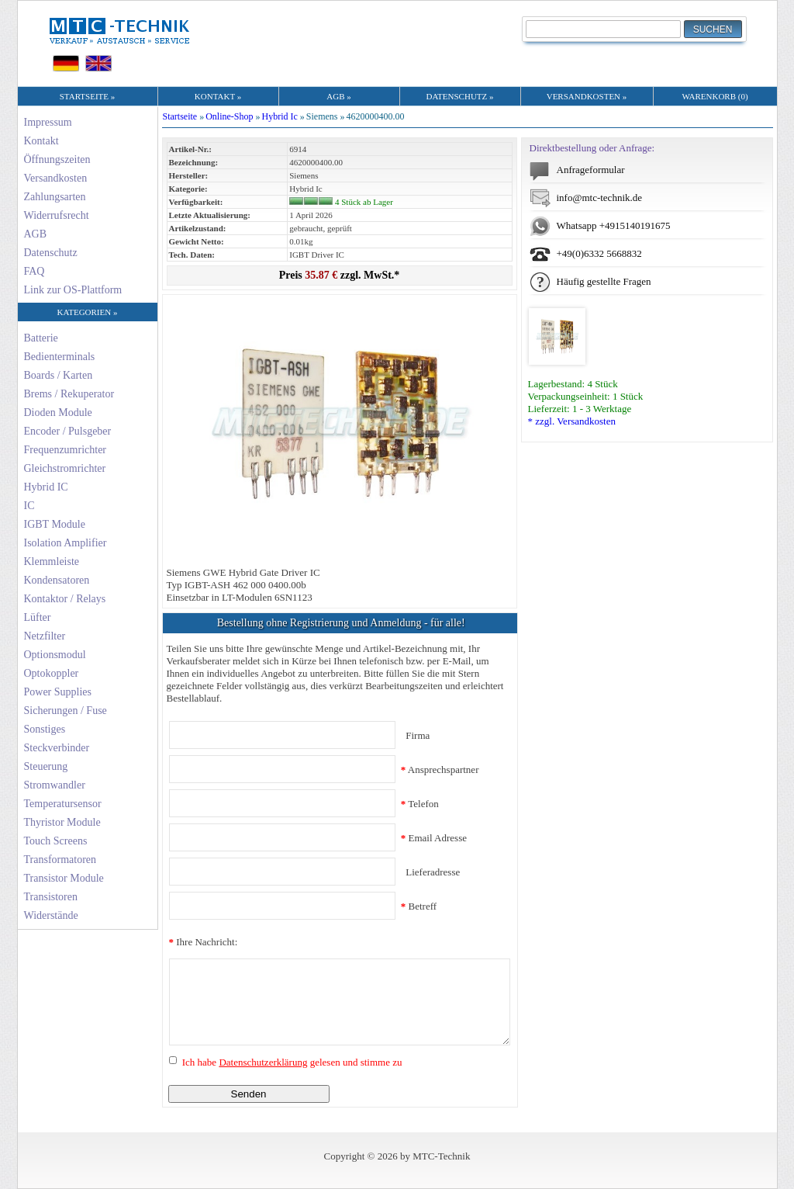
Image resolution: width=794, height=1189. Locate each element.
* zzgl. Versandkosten (572, 421)
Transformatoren (60, 859)
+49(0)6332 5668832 (599, 253)
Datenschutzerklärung (263, 1062)
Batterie (41, 338)
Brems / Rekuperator (69, 394)
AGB (35, 234)
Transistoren (51, 897)
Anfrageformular (591, 169)
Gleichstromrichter (65, 468)
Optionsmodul (55, 654)
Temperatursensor (63, 803)
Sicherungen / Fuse (65, 710)
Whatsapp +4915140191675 (614, 225)
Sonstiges (45, 729)
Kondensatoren (57, 580)
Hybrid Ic (280, 116)
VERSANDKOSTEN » (587, 96)
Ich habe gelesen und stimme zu (291, 1062)
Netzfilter (45, 636)
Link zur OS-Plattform (73, 290)
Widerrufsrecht (56, 215)
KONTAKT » (218, 96)
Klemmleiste (52, 561)
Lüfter (37, 617)
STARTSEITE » (87, 96)
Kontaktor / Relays (65, 599)
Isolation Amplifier (65, 543)
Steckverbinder (57, 748)
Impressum (48, 122)
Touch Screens (56, 841)
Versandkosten (56, 178)
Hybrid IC (46, 487)
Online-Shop (229, 116)
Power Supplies (58, 692)
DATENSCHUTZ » (459, 96)
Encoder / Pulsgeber (68, 431)
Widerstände (51, 915)
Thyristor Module (62, 822)
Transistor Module (64, 878)
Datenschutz (51, 252)
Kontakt (41, 141)
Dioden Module (58, 412)
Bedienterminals (59, 356)
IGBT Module (54, 524)
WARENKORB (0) (714, 96)
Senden (249, 1094)
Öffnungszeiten (57, 159)
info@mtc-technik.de (600, 197)
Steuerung (46, 766)
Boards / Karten (58, 375)
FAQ (34, 271)
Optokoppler (51, 673)
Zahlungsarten (55, 197)
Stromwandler (54, 785)
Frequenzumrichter (65, 450)
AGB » (338, 96)
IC (29, 505)
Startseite (180, 116)
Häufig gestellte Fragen (604, 281)
